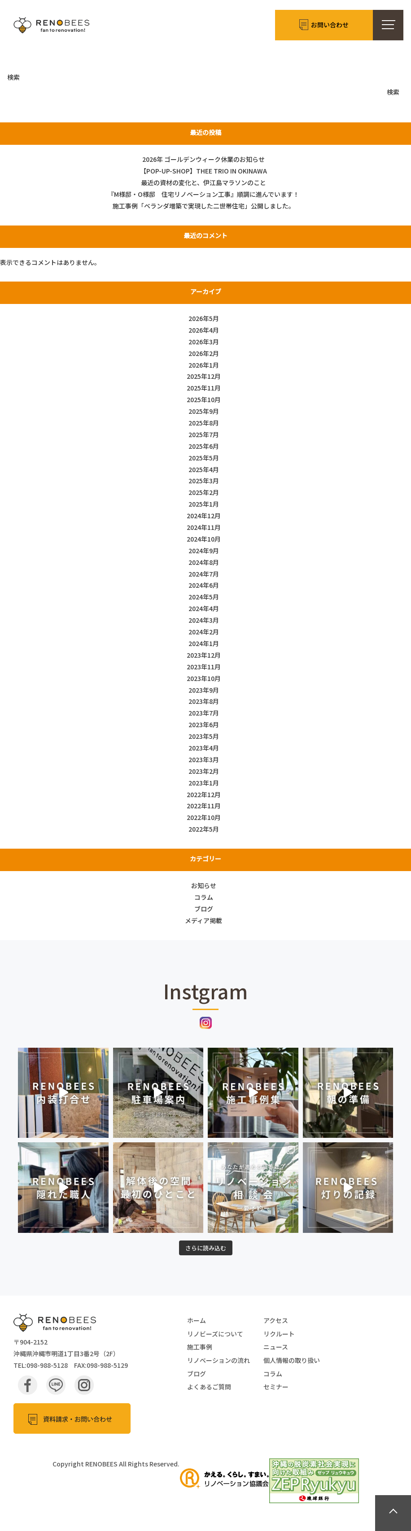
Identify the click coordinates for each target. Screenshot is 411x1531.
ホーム (196, 1320)
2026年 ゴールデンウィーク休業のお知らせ (203, 159)
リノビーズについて (215, 1333)
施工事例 (199, 1346)
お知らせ (203, 885)
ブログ (203, 908)
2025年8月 (203, 422)
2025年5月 (203, 457)
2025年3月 (203, 480)
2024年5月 (203, 596)
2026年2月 (203, 353)
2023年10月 (204, 678)
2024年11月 (204, 527)
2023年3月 (203, 759)
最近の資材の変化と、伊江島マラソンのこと (203, 182)
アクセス (275, 1320)
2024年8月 (203, 562)
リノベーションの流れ (218, 1360)
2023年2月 (203, 771)
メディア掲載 (203, 920)
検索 (13, 77)
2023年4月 (203, 747)
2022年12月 (204, 794)
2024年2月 (203, 631)
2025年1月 (203, 503)
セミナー (276, 1386)
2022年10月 (204, 817)
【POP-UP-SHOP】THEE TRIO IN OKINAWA (203, 170)
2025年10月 (204, 399)
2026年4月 (203, 329)
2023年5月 (203, 736)
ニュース (275, 1346)
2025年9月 (203, 411)
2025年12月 (204, 376)
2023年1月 (203, 782)
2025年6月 (203, 446)
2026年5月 (203, 318)
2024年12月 (204, 515)
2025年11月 (204, 387)
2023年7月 (203, 712)
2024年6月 (203, 585)
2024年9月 (203, 550)
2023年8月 (203, 701)
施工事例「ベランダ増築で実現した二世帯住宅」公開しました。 (204, 205)
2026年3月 (203, 341)
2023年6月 (203, 724)
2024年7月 (203, 573)
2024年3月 (203, 620)
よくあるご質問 (209, 1386)
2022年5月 (203, 828)
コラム (203, 897)
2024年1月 (203, 643)
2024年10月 (204, 538)
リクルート (279, 1333)
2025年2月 (203, 492)
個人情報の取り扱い (291, 1360)
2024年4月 (203, 608)
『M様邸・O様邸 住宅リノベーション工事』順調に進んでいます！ (203, 194)
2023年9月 (203, 689)
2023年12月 (204, 655)
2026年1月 (203, 364)
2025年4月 (203, 469)
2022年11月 (204, 805)
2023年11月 (204, 666)
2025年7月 (203, 434)
